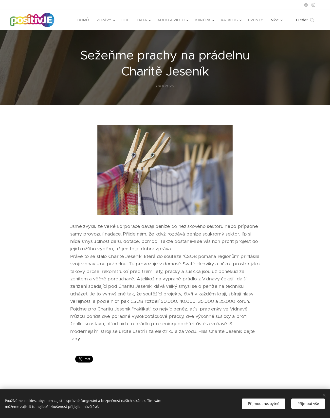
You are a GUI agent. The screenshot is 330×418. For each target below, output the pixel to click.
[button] (305, 20)
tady (75, 339)
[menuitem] (81, 20)
